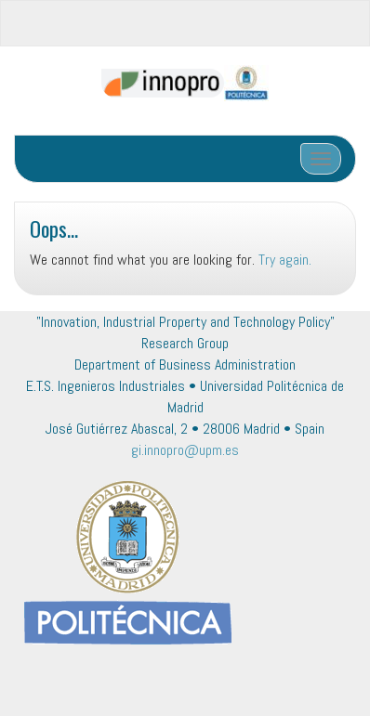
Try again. (284, 259)
